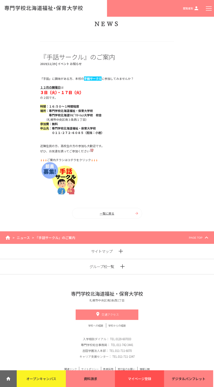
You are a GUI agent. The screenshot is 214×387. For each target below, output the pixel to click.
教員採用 (108, 369)
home (7, 238)
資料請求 (90, 378)
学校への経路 (96, 325)
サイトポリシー (90, 369)
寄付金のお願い (126, 369)
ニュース (23, 237)
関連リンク (70, 369)
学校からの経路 (117, 325)
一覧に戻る (119, 213)
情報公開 (145, 369)
